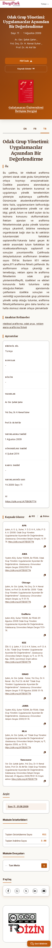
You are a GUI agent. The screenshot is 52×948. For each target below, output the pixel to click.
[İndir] (44, 865)
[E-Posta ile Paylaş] (43, 890)
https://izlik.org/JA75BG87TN (20, 501)
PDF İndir (26, 61)
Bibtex (44, 516)
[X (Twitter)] (26, 890)
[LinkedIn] (34, 890)
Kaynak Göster (26, 69)
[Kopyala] (44, 546)
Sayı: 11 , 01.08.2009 (18, 806)
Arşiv (6, 793)
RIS (32, 516)
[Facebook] (8, 890)
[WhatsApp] (17, 890)
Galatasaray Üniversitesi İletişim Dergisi (26, 109)
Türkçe (45, 4)
